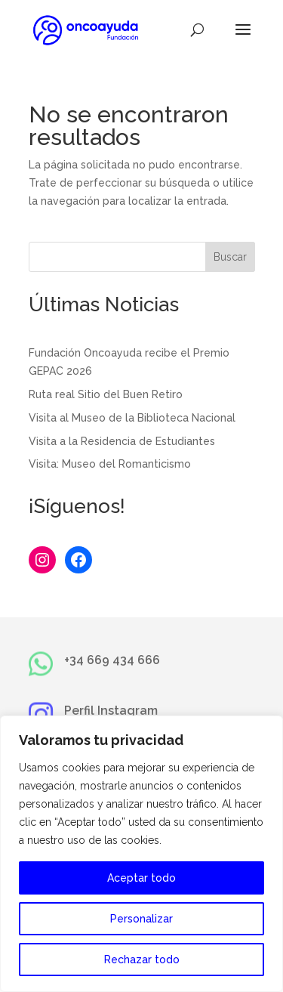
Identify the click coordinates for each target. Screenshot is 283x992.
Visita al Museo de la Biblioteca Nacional (132, 418)
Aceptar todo (141, 878)
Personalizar (141, 919)
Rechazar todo (142, 959)
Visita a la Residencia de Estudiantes (122, 441)
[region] (141, 853)
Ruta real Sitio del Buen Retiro (106, 394)
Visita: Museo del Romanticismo (110, 464)
